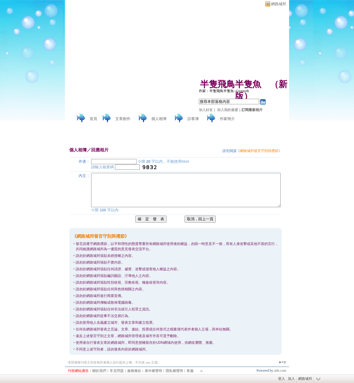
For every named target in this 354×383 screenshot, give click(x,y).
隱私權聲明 (174, 371)
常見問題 (117, 371)
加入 (291, 379)
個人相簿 (159, 119)
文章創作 (122, 119)
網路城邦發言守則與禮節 (259, 151)
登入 (281, 379)
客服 (190, 371)
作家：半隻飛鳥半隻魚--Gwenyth (224, 91)
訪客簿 (193, 119)
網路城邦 (278, 4)
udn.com (280, 370)
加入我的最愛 (227, 110)
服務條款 (134, 371)
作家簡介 (227, 119)
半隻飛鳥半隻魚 (230, 84)
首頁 (93, 119)
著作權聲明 (153, 371)
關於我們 (99, 371)
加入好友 (206, 110)
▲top (282, 362)
